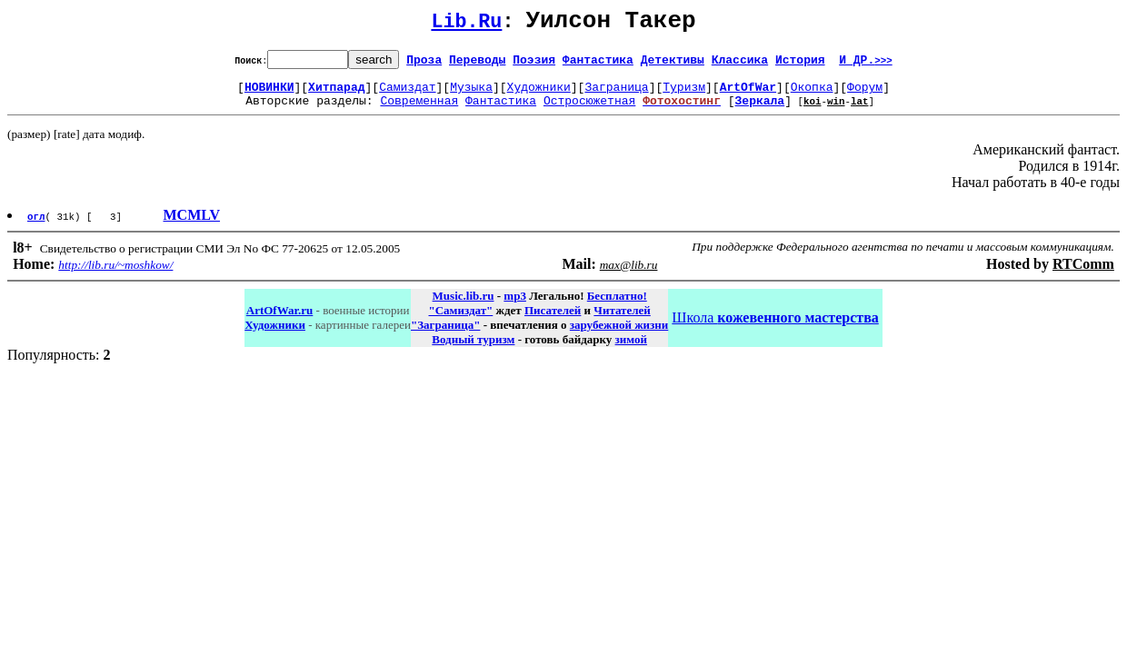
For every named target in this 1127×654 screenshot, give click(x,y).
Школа (775, 328)
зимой (631, 350)
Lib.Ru (466, 25)
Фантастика (598, 64)
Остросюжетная (589, 111)
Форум (865, 94)
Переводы (477, 64)
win (836, 111)
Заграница (616, 94)
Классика (740, 64)
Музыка (471, 94)
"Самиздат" (460, 321)
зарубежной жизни (619, 335)
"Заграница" (445, 335)
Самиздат (407, 94)
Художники (539, 94)
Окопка (812, 94)
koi (812, 111)
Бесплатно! (617, 306)
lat (860, 111)
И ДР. (866, 64)
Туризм (684, 94)
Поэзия (534, 64)
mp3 (515, 306)
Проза (424, 64)
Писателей (552, 321)
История (800, 64)
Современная (419, 111)
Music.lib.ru (463, 306)
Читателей (621, 321)
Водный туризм (473, 350)
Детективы (672, 64)
